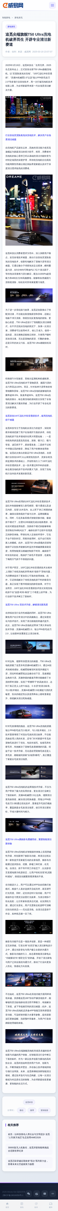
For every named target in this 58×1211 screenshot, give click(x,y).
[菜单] (52, 5)
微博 (32, 1110)
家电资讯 (19, 17)
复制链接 (44, 1110)
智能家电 (6, 17)
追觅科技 (29, 1102)
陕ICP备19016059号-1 (13, 1195)
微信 (21, 1110)
